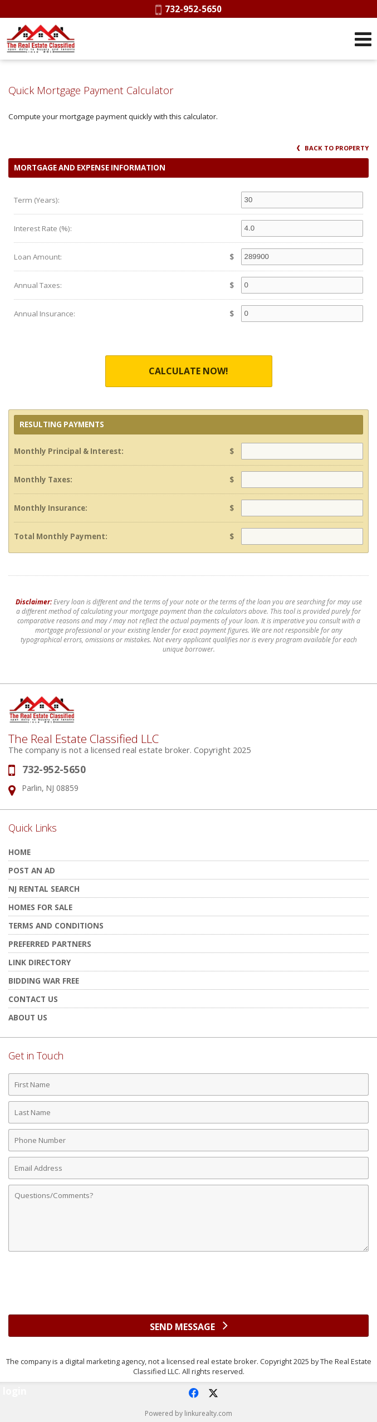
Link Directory (39, 962)
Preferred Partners (49, 944)
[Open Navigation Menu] (363, 39)
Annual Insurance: (44, 314)
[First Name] (188, 1084)
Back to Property (333, 148)
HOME (19, 852)
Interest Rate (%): (43, 228)
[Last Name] (188, 1112)
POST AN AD (31, 870)
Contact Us (33, 999)
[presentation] (188, 1287)
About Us (27, 1017)
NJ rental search (44, 888)
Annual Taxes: (38, 285)
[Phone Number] (188, 1140)
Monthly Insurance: (50, 508)
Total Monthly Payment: (60, 536)
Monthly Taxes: (43, 480)
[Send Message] (188, 1326)
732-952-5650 (188, 8)
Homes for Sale (40, 907)
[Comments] (188, 1218)
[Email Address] (188, 1168)
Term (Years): (37, 200)
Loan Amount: (38, 257)
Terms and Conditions (56, 925)
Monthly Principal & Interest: (69, 451)
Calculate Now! (188, 371)
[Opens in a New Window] (193, 1393)
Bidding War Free (43, 980)
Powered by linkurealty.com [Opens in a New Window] (188, 1413)
